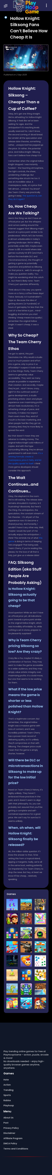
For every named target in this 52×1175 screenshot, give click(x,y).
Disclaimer (9, 1133)
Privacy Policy (11, 1128)
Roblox (7, 1100)
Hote (6, 1079)
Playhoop (8, 1105)
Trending (8, 1090)
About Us (8, 1117)
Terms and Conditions (15, 1148)
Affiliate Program (12, 1138)
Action (7, 1084)
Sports (7, 1095)
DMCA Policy (10, 1143)
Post (5, 1122)
